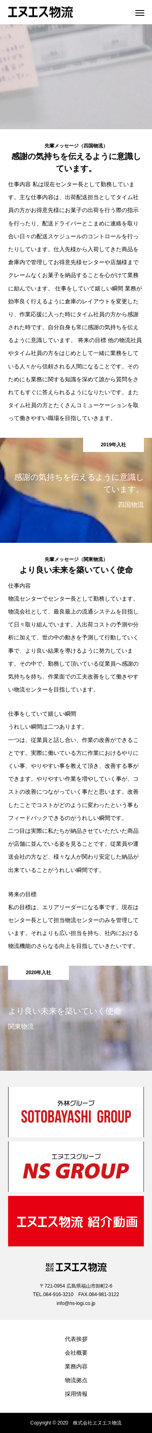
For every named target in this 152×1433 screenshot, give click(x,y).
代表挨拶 (76, 1339)
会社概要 (76, 1352)
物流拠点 (76, 1380)
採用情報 (76, 1394)
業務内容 (76, 1366)
